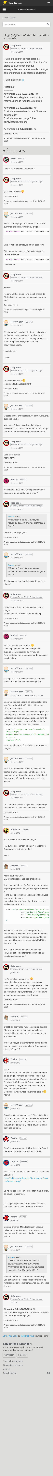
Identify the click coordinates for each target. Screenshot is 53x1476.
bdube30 (15, 829)
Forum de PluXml (26, 9)
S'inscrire (22, 1354)
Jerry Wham (16, 213)
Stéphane (15, 45)
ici (23, 79)
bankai (14, 479)
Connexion (9, 1354)
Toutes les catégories (13, 1361)
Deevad (14, 865)
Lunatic (14, 1161)
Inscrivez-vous (27, 1335)
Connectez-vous (10, 1335)
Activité (6, 1369)
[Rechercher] (47, 24)
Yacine (13, 1059)
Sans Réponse (26, 1373)
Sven (13, 158)
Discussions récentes (13, 1365)
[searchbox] (26, 24)
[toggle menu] (4, 9)
